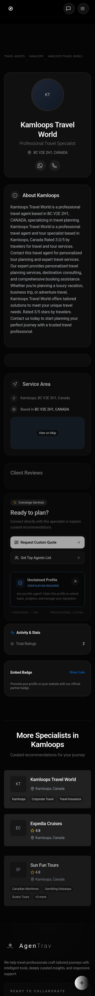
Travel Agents (14, 56)
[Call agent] (54, 168)
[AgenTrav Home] (28, 946)
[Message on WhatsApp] (40, 168)
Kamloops (36, 56)
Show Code (77, 672)
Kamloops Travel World (65, 56)
